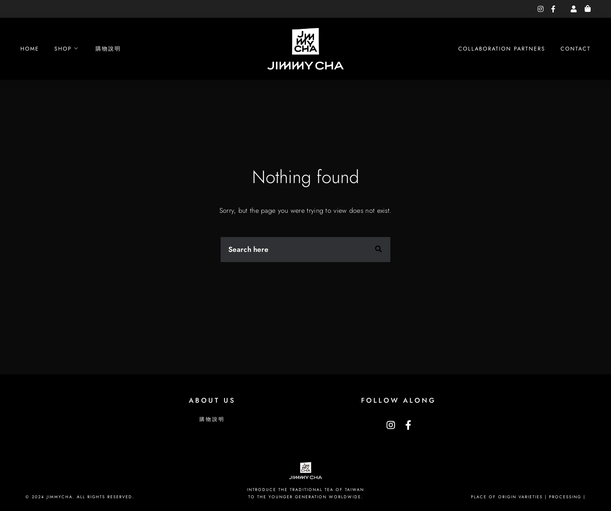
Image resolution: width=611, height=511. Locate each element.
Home (29, 49)
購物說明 (108, 49)
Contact (576, 49)
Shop (63, 49)
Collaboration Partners (501, 49)
